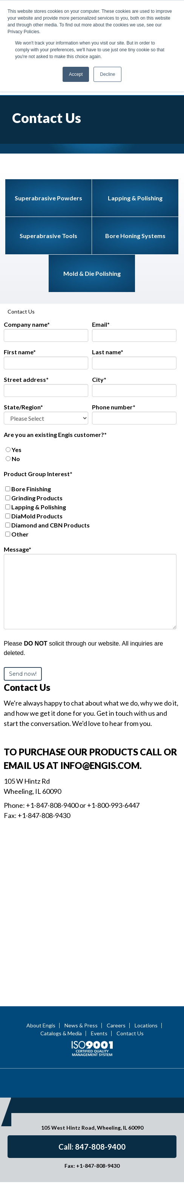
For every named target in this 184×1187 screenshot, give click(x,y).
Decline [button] (107, 74)
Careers (116, 965)
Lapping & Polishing (135, 143)
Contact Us (130, 973)
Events (99, 973)
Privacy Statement (57, 1171)
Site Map (135, 1171)
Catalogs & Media (61, 973)
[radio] (90, 395)
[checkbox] (90, 400)
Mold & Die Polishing (92, 219)
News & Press (81, 965)
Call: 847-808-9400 (92, 1086)
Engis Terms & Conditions (92, 1179)
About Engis (40, 965)
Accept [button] (76, 74)
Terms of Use (102, 1171)
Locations (146, 965)
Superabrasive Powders (48, 143)
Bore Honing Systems (135, 181)
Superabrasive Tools (48, 181)
